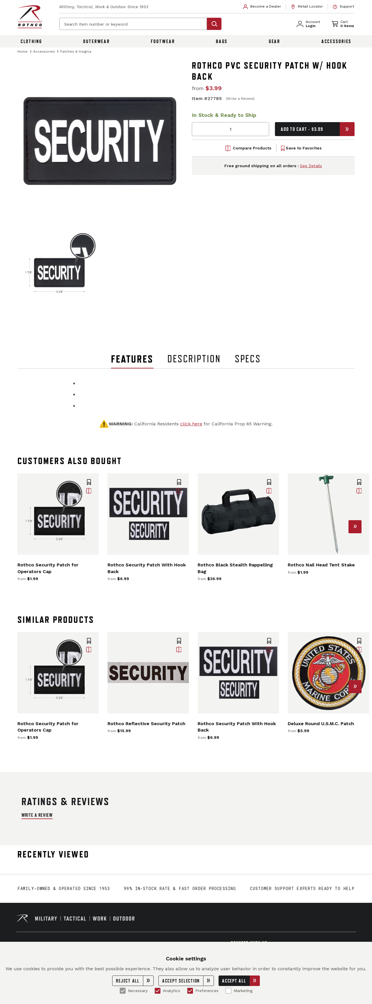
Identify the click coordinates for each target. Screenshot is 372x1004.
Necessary (134, 991)
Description (194, 359)
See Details (311, 166)
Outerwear (96, 41)
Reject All (134, 981)
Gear (274, 41)
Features (132, 359)
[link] (262, 7)
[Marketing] (228, 991)
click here (191, 424)
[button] (89, 482)
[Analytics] (157, 991)
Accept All (241, 981)
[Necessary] (123, 991)
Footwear (163, 41)
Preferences (203, 991)
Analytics (167, 991)
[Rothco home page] (30, 16)
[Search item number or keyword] (133, 24)
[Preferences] (190, 991)
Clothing (31, 41)
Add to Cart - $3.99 (318, 129)
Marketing (239, 991)
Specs (248, 359)
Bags (222, 41)
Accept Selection (188, 981)
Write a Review (37, 815)
